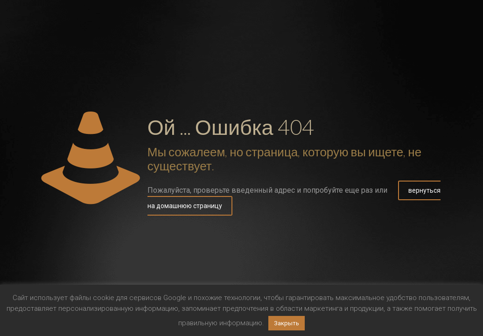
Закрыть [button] (286, 323)
